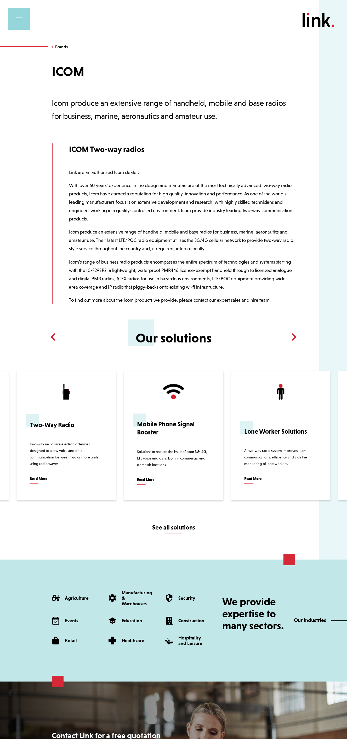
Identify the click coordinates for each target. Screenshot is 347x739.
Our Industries (310, 620)
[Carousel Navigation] (173, 337)
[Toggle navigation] (19, 19)
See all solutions (173, 527)
